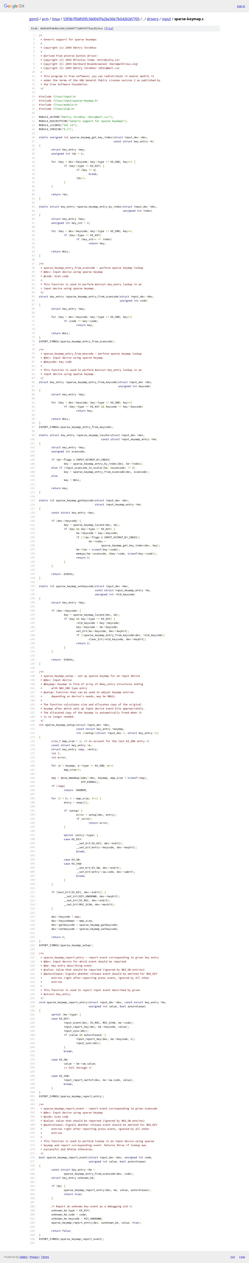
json (242, 1257)
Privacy (34, 1257)
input (166, 19)
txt (232, 1257)
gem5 (34, 19)
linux (56, 19)
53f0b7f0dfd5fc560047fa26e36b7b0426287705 (101, 19)
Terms (45, 1257)
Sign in (241, 6)
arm (45, 19)
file (109, 28)
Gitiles (23, 1257)
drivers (153, 19)
